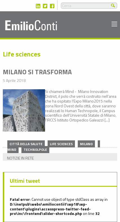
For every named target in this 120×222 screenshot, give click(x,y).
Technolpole (35, 149)
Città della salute (26, 144)
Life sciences (61, 144)
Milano (86, 144)
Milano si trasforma (37, 72)
